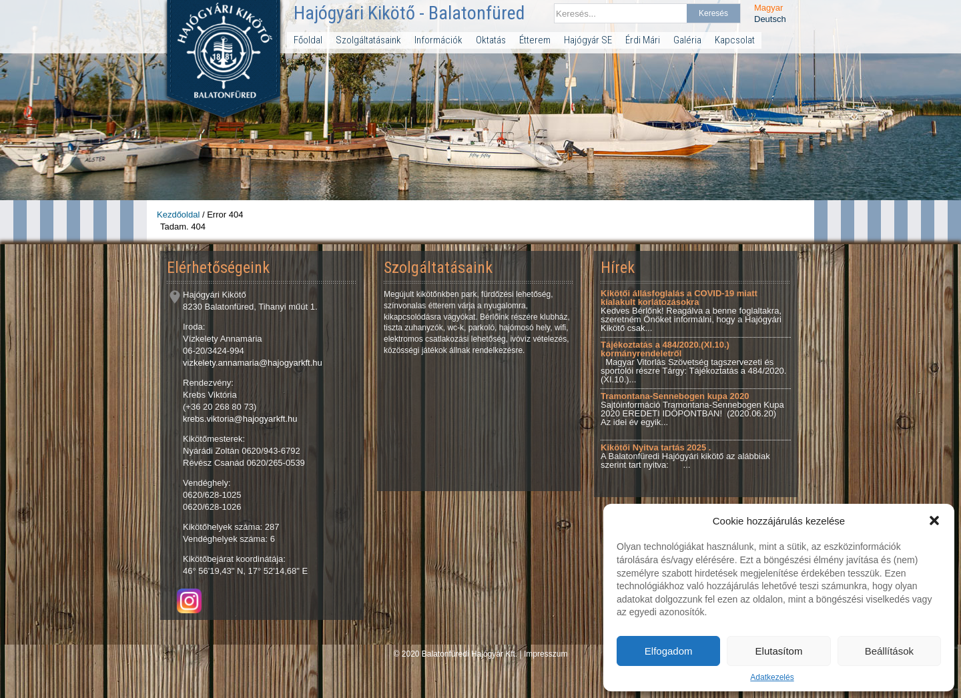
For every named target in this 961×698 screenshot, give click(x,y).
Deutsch (770, 19)
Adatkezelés (771, 677)
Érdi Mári (642, 40)
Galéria (687, 40)
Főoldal (308, 40)
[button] (934, 520)
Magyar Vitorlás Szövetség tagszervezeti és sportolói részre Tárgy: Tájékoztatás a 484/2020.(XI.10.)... (693, 362)
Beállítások (889, 651)
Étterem (535, 40)
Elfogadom (669, 651)
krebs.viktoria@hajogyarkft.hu (240, 419)
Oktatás (491, 40)
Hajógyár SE (588, 40)
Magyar (768, 8)
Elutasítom (779, 651)
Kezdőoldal (178, 215)
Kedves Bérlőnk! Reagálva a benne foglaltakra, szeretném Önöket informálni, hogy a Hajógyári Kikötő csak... (691, 310)
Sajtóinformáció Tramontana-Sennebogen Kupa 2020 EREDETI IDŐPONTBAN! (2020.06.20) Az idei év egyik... (692, 409)
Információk (438, 40)
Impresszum (545, 654)
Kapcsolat (735, 40)
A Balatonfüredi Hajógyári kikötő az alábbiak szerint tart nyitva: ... (685, 456)
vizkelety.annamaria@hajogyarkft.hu (252, 363)
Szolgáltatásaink (368, 40)
